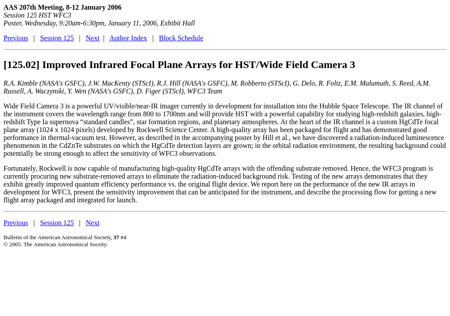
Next (92, 38)
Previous (16, 38)
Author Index (128, 38)
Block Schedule (181, 38)
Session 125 (57, 38)
